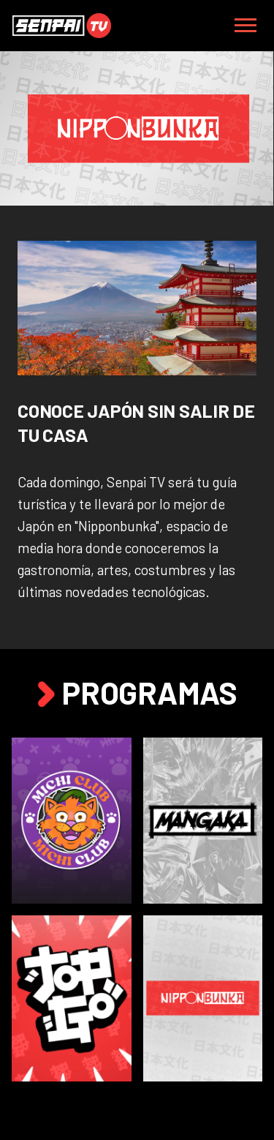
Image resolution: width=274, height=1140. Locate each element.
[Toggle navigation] (245, 25)
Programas (137, 692)
